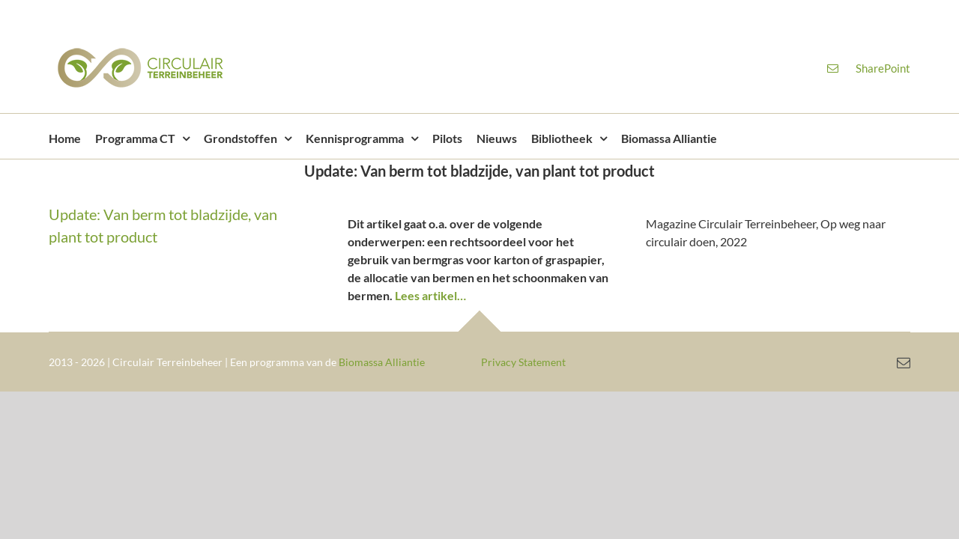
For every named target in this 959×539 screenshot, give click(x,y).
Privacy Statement (523, 362)
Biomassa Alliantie (382, 362)
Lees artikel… (430, 295)
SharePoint (883, 68)
